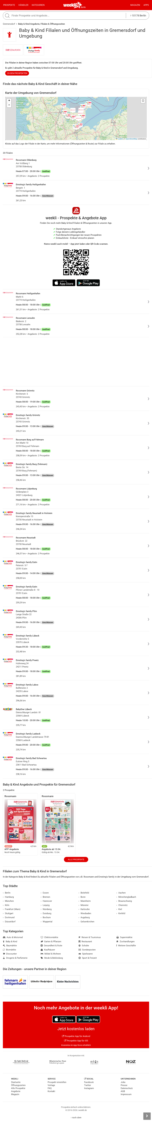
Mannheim (85, 901)
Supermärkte (124, 937)
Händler (23, 5)
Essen (45, 892)
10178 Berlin (138, 15)
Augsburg (84, 917)
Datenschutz (127, 1088)
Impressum (126, 1094)
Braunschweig (124, 901)
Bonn (82, 897)
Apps (146, 5)
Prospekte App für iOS (76, 1040)
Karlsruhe (84, 909)
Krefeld (120, 913)
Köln (6, 905)
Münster (83, 905)
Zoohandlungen (125, 941)
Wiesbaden (85, 913)
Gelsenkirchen (86, 921)
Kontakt (51, 1091)
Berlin (83, 7)
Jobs (123, 1082)
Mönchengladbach (126, 897)
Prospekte (9, 5)
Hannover (46, 901)
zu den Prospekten (17, 73)
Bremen (45, 897)
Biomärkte (9, 949)
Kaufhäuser (48, 949)
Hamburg (8, 897)
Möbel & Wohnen (51, 953)
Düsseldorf (9, 921)
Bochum (46, 917)
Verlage (51, 1085)
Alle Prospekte (76, 859)
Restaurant (85, 941)
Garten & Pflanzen (51, 941)
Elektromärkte (49, 937)
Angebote (15, 1091)
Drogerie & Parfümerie (15, 958)
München (8, 901)
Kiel (119, 909)
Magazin (135, 5)
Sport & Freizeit (88, 958)
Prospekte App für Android (76, 1036)
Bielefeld (84, 892)
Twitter (87, 1085)
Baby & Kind (10, 941)
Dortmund (8, 917)
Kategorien (38, 5)
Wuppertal (46, 921)
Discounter (10, 953)
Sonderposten (87, 949)
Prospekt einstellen (57, 1082)
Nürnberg (46, 909)
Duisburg (46, 913)
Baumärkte (10, 945)
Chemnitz (121, 905)
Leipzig (45, 905)
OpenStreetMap (131, 139)
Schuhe (84, 945)
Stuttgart (8, 913)
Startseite (15, 1082)
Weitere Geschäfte (126, 945)
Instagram (89, 1088)
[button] (143, 101)
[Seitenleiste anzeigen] (147, 1116)
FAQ (50, 1088)
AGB (123, 1091)
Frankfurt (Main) (11, 909)
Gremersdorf (9, 24)
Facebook (89, 1082)
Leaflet (119, 139)
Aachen (121, 892)
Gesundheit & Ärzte (51, 945)
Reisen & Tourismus (90, 937)
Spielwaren (86, 953)
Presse (124, 1085)
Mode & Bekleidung (52, 958)
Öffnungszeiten (18, 1085)
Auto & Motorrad (13, 937)
